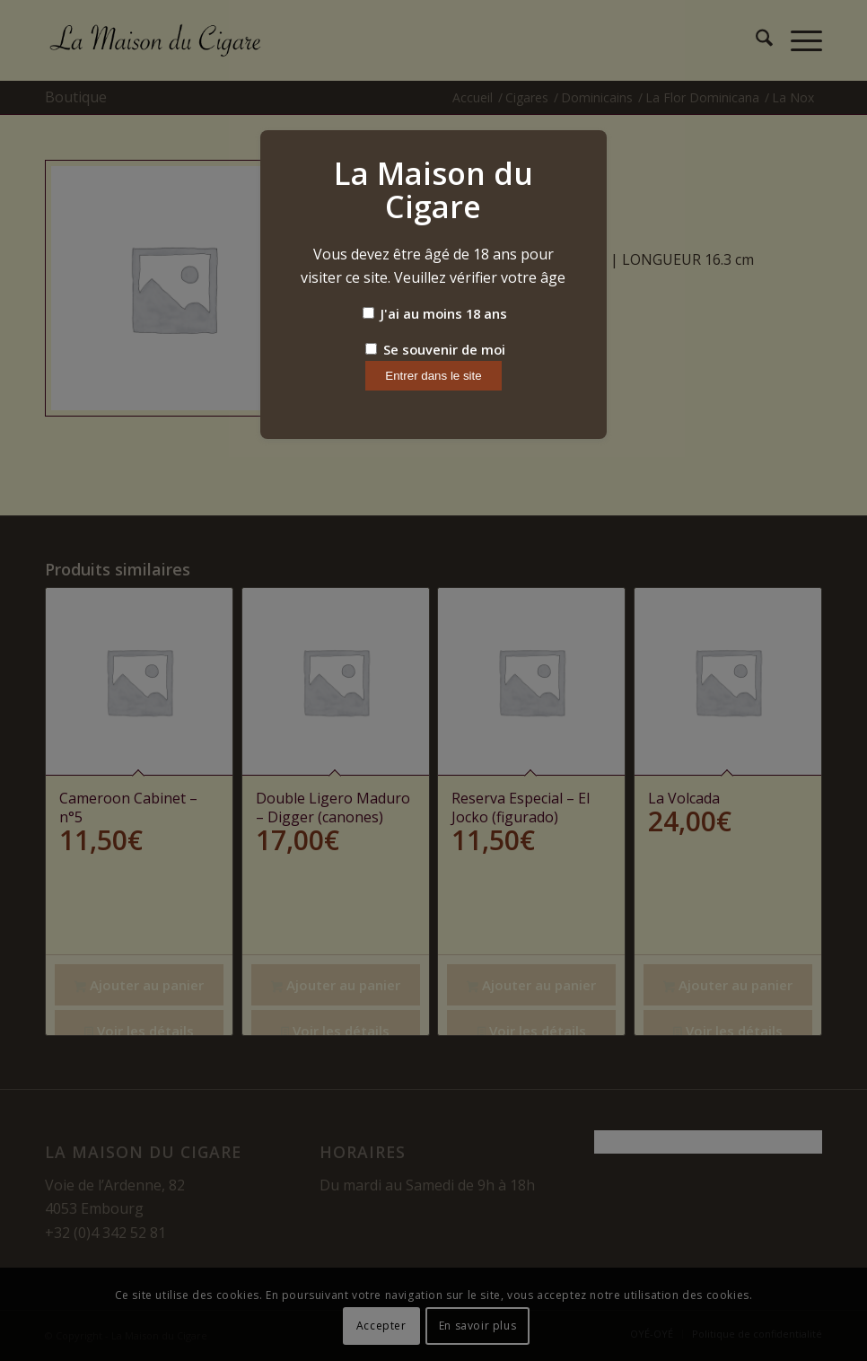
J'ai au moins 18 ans (435, 313)
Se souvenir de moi (435, 349)
